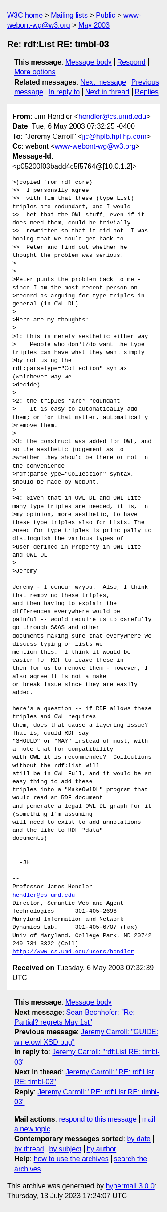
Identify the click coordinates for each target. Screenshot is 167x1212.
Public (105, 15)
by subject (65, 1149)
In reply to (64, 92)
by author (101, 1149)
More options (35, 72)
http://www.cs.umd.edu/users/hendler (73, 952)
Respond (131, 62)
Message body (88, 62)
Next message (103, 82)
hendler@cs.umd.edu (112, 116)
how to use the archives (71, 1159)
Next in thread (107, 92)
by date (138, 1139)
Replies (146, 92)
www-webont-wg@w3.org (95, 146)
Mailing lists (69, 15)
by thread (29, 1149)
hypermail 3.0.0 (130, 1186)
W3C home (25, 15)
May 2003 (94, 25)
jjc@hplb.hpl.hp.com (114, 136)
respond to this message (97, 1119)
